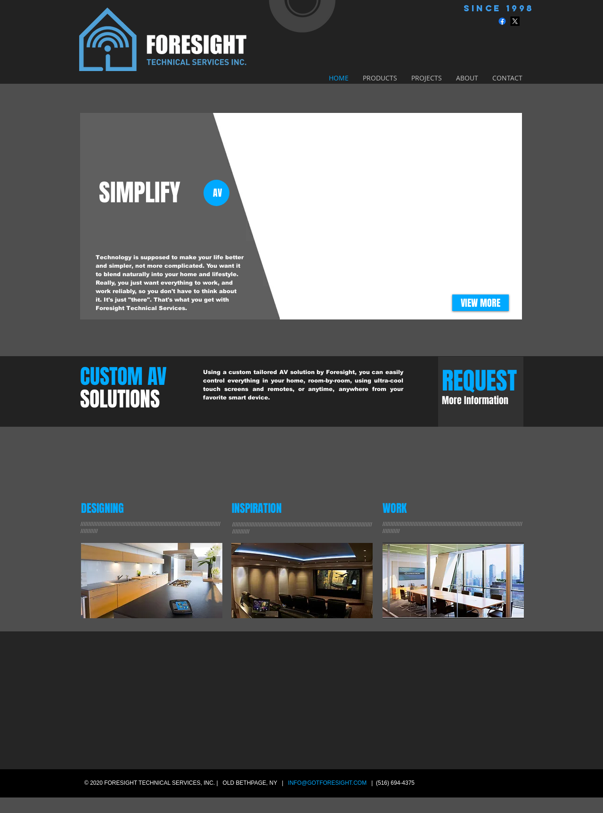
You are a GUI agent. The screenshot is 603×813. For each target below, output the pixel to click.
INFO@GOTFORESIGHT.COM (327, 783)
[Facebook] (502, 21)
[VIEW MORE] (480, 303)
